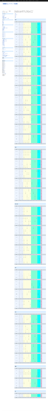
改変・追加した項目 (5, 53)
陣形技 (3, 29)
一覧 (33, 0)
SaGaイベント (4, 70)
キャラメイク (4, 66)
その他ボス (4, 45)
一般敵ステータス (4, 39)
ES (15, 17)
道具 (3, 22)
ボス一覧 (4, 46)
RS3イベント (4, 33)
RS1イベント (4, 34)
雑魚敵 (3, 40)
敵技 (3, 30)
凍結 (24, 0)
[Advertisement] (24, 7)
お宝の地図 (4, 52)
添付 (21, 0)
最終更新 (30, 0)
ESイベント (4, 36)
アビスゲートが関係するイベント (6, 55)
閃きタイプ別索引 (4, 17)
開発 (3, 23)
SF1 (15, 15)
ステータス (4, 15)
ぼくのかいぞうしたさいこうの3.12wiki (9, 0)
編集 (18, 0)
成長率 (3, 16)
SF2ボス (3, 44)
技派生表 (4, 26)
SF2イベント (4, 35)
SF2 (15, 16)
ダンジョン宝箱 (4, 56)
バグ (3, 54)
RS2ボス (3, 42)
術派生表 (4, 27)
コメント (4, 59)
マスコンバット (4, 49)
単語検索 (37, 0)
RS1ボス (3, 43)
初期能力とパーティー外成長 (10, 3)
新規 (27, 0)
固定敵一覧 (4, 41)
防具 (3, 69)
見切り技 (4, 28)
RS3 (15, 13)
